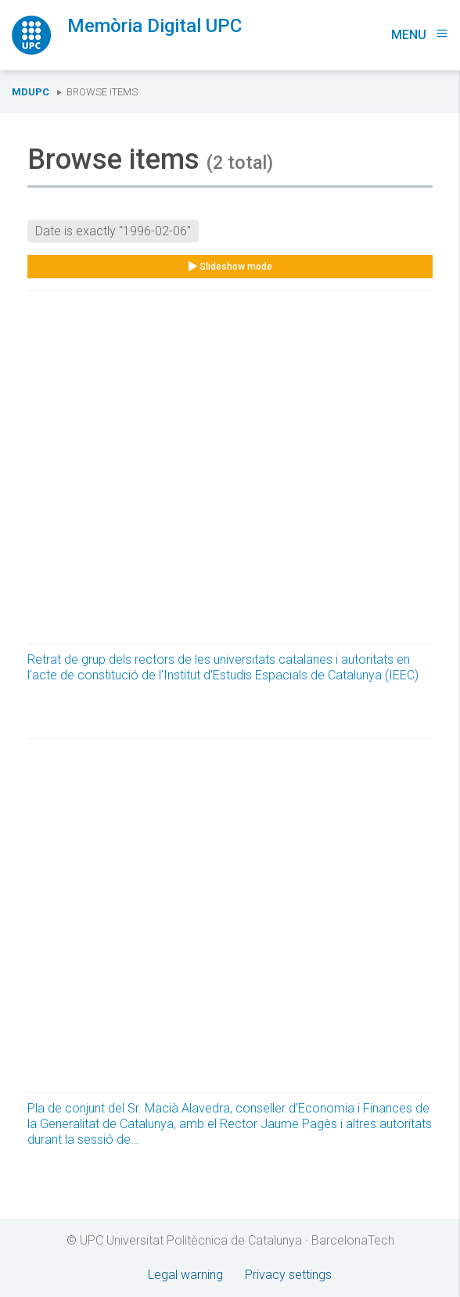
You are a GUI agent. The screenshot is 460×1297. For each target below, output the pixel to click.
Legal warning (185, 1274)
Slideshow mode (230, 266)
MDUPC (30, 92)
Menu (419, 34)
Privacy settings (288, 1274)
